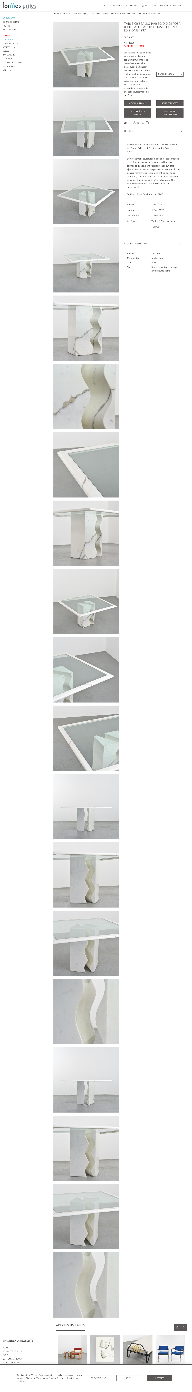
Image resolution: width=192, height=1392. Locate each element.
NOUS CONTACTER (11, 1363)
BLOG (5, 1347)
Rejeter (129, 1378)
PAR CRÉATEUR (9, 29)
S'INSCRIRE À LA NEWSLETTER (18, 1341)
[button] (11, 43)
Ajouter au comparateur (170, 113)
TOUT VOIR (7, 26)
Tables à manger (79, 13)
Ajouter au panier (138, 103)
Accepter (159, 1378)
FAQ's (5, 1355)
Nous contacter (169, 103)
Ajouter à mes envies (137, 113)
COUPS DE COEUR (11, 22)
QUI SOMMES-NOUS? (12, 1359)
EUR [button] (104, 5)
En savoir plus (98, 1378)
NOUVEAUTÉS (9, 18)
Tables (65, 13)
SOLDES (155, 227)
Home (56, 13)
